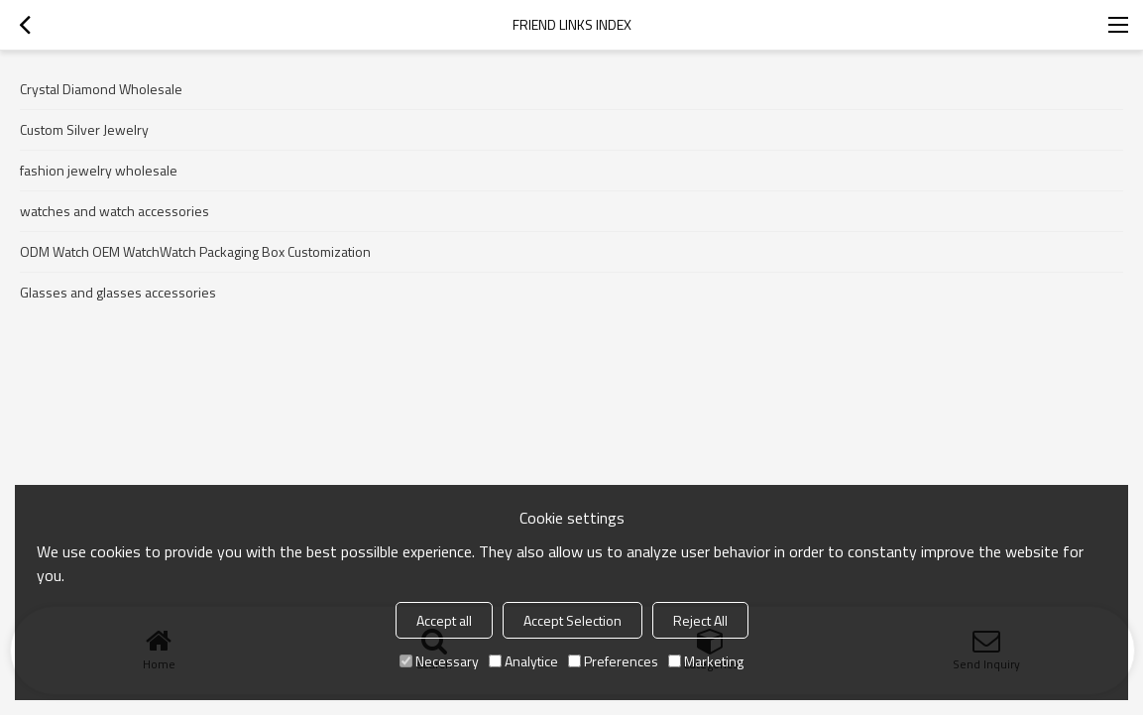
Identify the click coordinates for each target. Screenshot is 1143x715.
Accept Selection (572, 620)
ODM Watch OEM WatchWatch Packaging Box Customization (195, 251)
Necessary (439, 661)
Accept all (444, 620)
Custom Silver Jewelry (84, 129)
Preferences (613, 661)
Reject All (700, 620)
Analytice (523, 661)
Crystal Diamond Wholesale (101, 88)
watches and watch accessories (114, 210)
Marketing (705, 661)
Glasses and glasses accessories (118, 292)
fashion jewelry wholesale (98, 170)
